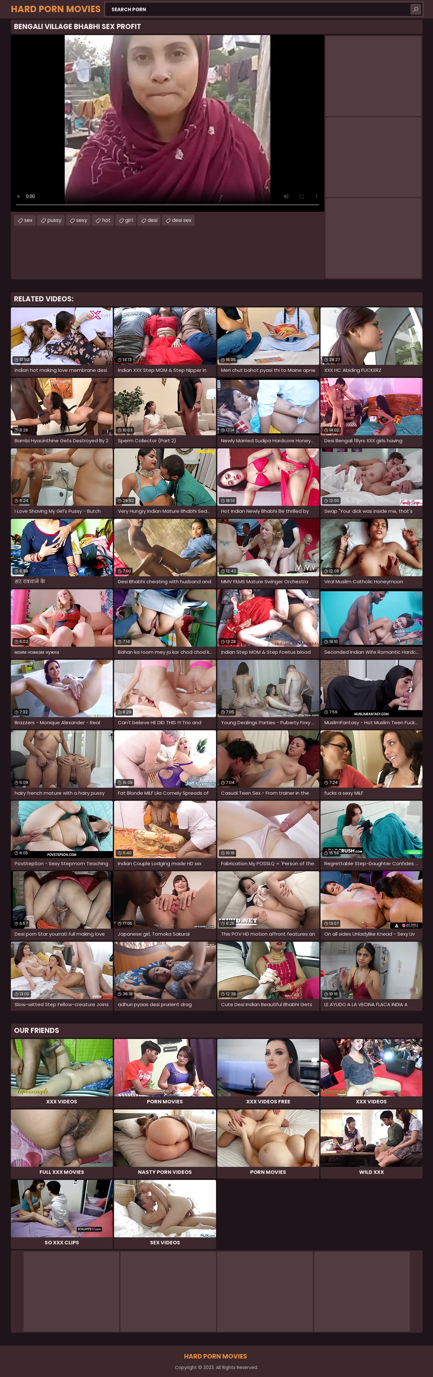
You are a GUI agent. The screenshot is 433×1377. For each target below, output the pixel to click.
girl (129, 220)
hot (106, 220)
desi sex (181, 220)
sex (28, 220)
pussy (54, 220)
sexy (81, 220)
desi (152, 220)
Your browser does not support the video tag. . (167, 123)
